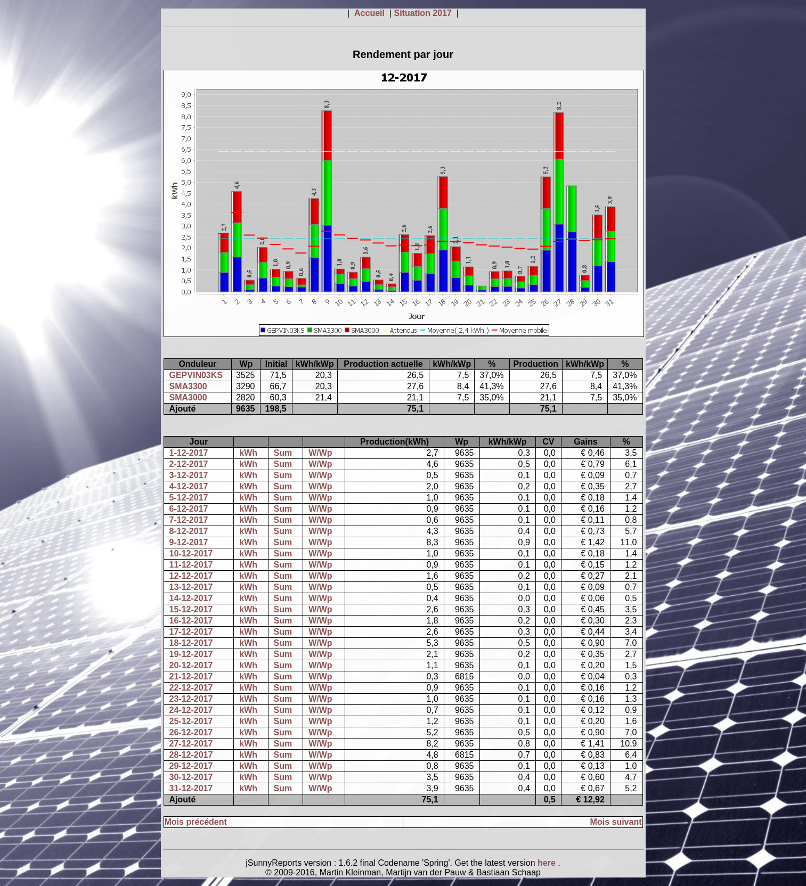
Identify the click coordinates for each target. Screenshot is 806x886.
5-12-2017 (188, 497)
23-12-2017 (191, 698)
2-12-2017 (188, 464)
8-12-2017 (188, 531)
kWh (248, 452)
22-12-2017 (191, 687)
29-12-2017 (191, 765)
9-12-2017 (188, 542)
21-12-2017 (191, 676)
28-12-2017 (191, 754)
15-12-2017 (191, 609)
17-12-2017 (191, 631)
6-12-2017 (188, 508)
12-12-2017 (191, 575)
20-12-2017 (191, 665)
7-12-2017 (188, 519)
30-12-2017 (191, 777)
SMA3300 (188, 386)
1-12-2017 (188, 452)
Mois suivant (616, 821)
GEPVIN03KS (196, 375)
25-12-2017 (191, 721)
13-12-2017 (191, 587)
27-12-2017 (191, 743)
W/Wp (320, 452)
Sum (283, 452)
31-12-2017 (191, 788)
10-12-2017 (191, 553)
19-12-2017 (191, 654)
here (548, 862)
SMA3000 (188, 397)
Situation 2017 (424, 13)
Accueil (370, 13)
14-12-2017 (191, 598)
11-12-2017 (191, 564)
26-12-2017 (191, 732)
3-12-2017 (188, 475)
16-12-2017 (191, 620)
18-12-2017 (191, 642)
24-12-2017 (191, 710)
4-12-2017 (188, 486)
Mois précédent (196, 821)
